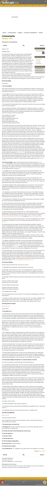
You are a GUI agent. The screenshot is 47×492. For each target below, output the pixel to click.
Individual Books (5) (40, 72)
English (20, 32)
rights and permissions (23, 478)
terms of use (4, 478)
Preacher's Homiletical (30, 32)
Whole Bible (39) (39, 68)
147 (42, 45)
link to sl (44, 478)
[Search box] (38, 53)
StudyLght (8, 2)
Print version (39, 58)
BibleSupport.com (11, 461)
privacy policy (12, 478)
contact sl (32, 478)
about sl (38, 478)
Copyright (38, 61)
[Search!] (43, 53)
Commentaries (12, 32)
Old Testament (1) (40, 70)
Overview (38, 60)
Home (4, 32)
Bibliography (39, 63)
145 (5, 45)
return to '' (40, 451)
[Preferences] (45, 6)
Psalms (41, 32)
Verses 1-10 (5, 49)
